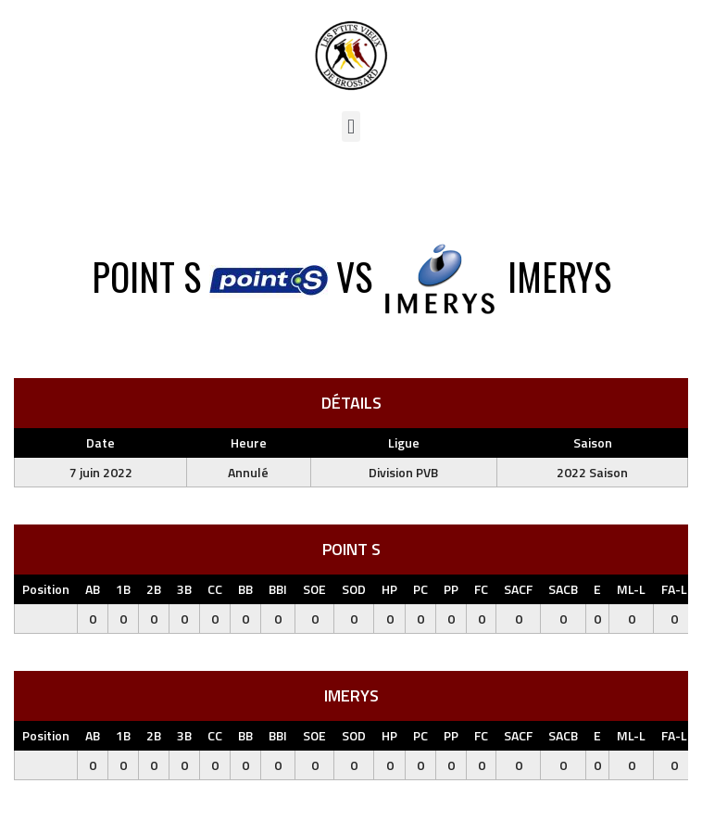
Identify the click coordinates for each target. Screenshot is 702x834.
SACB (563, 589)
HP (389, 589)
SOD (354, 589)
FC (481, 589)
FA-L (674, 589)
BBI (278, 589)
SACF (518, 589)
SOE (314, 589)
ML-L (631, 589)
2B (153, 589)
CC (214, 589)
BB (245, 589)
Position (45, 589)
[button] (350, 126)
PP (451, 589)
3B (184, 589)
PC (420, 589)
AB (92, 589)
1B (123, 589)
